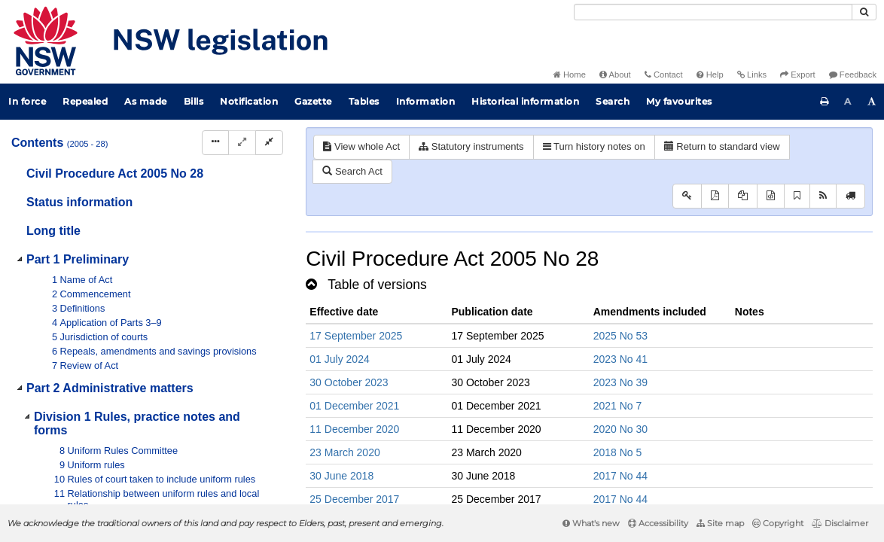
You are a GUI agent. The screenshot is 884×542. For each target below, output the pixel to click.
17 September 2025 (355, 336)
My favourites (679, 101)
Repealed (85, 101)
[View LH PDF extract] (742, 196)
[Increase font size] (872, 102)
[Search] (713, 12)
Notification (249, 101)
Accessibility (658, 523)
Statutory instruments (471, 146)
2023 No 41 (620, 359)
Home (569, 74)
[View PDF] (715, 196)
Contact (664, 74)
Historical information (525, 101)
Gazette (313, 101)
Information (426, 101)
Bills (194, 101)
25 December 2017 (354, 499)
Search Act (352, 171)
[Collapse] (269, 142)
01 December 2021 (354, 406)
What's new (591, 523)
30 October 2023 (348, 382)
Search (612, 101)
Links (752, 74)
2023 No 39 (620, 382)
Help (710, 74)
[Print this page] (824, 102)
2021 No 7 (617, 406)
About (615, 74)
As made (145, 101)
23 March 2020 (344, 452)
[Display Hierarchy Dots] (215, 142)
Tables (364, 101)
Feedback (852, 74)
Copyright (777, 523)
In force (27, 101)
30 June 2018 (341, 476)
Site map (720, 523)
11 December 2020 (354, 429)
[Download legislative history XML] (771, 196)
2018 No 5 (617, 452)
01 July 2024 (339, 359)
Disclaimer (840, 523)
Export (797, 74)
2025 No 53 (620, 336)
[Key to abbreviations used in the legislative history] (687, 196)
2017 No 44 (620, 476)
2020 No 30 (620, 429)
